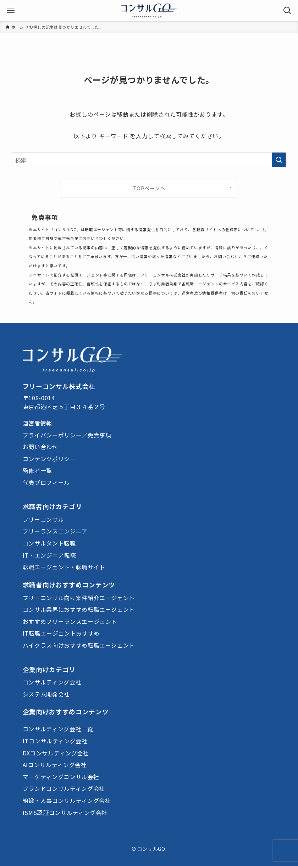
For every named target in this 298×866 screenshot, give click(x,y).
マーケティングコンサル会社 (61, 776)
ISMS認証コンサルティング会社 (65, 812)
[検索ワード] (149, 159)
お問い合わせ (40, 446)
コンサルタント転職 (49, 543)
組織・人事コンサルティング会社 (67, 800)
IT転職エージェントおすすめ (61, 633)
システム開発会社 (46, 694)
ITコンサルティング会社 (55, 741)
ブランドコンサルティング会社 (64, 788)
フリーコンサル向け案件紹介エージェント (79, 597)
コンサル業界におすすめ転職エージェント (79, 609)
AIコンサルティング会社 (55, 764)
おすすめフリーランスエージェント (70, 621)
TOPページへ (149, 188)
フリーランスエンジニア (55, 531)
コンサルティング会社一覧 (58, 729)
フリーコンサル (43, 519)
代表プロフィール (46, 482)
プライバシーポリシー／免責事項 (67, 435)
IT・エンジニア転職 (49, 555)
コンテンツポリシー (49, 458)
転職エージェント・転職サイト (64, 567)
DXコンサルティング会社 (56, 753)
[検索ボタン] (287, 10)
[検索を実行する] (279, 159)
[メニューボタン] (10, 10)
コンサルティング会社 (52, 682)
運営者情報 (37, 423)
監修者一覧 (37, 470)
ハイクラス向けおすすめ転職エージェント (79, 645)
